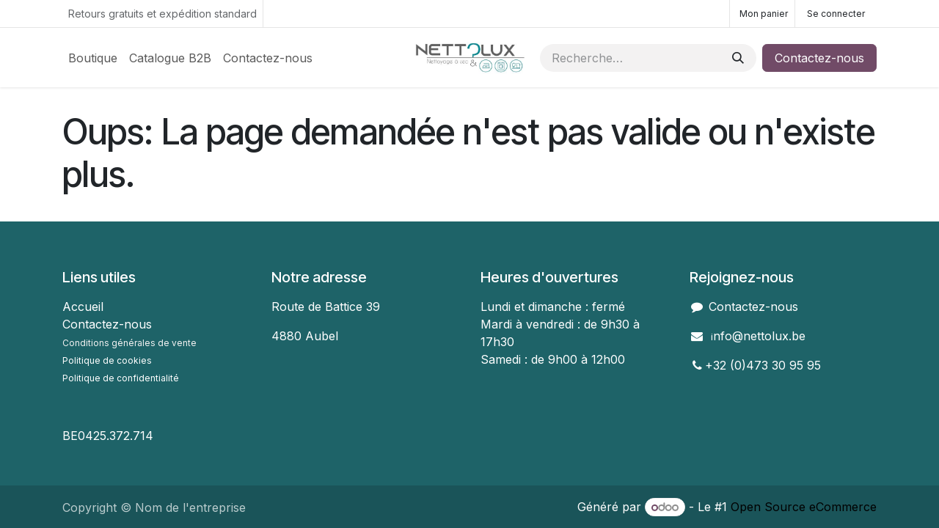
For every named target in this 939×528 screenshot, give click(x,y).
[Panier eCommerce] (762, 13)
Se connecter (836, 13)
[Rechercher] (738, 58)
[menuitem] (92, 58)
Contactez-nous (819, 58)
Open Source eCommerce (804, 506)
